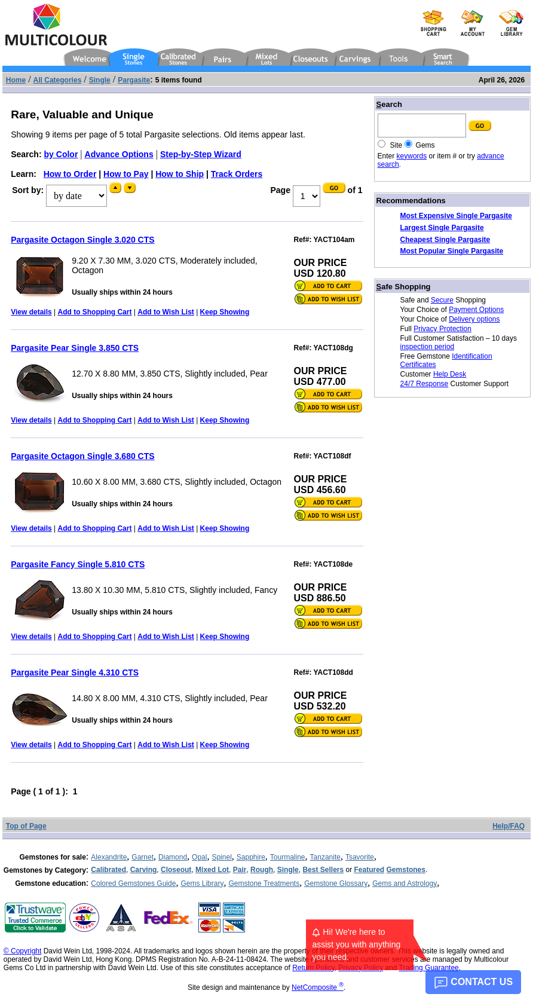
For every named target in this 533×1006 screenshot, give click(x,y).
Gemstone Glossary (335, 883)
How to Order (70, 174)
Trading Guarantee (429, 968)
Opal (199, 857)
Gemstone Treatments (263, 883)
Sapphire (251, 857)
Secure (442, 300)
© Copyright (23, 951)
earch (389, 104)
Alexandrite (109, 857)
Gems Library (201, 883)
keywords (412, 156)
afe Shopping (403, 286)
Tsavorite (359, 857)
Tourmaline (287, 857)
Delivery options (474, 319)
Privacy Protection (442, 329)
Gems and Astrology (404, 883)
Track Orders (236, 174)
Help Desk (449, 374)
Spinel (221, 857)
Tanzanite (325, 857)
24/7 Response (424, 384)
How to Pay (125, 174)
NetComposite (318, 987)
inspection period (427, 347)
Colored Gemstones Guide (133, 883)
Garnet (142, 857)
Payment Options (476, 309)
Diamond (172, 857)
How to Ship (179, 174)
